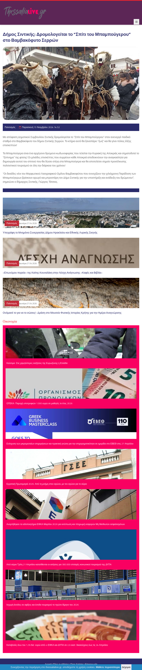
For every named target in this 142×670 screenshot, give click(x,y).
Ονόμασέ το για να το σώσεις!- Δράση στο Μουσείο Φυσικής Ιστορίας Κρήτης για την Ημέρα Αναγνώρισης (62, 313)
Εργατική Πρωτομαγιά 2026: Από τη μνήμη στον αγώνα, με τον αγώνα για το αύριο (46, 484)
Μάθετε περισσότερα (108, 667)
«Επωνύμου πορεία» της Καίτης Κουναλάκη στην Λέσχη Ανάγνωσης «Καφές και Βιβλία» (52, 273)
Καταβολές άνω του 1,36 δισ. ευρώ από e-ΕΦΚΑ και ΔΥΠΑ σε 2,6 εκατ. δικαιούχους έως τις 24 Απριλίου (57, 645)
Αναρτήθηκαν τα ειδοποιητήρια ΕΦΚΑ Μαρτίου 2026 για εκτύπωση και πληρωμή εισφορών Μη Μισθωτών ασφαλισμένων (65, 524)
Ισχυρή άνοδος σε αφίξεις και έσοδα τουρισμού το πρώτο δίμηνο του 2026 (42, 604)
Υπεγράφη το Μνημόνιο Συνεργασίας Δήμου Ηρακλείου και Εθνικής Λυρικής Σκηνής (50, 232)
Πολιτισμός (10, 127)
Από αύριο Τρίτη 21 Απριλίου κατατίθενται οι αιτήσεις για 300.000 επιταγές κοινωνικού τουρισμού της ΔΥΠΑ (58, 564)
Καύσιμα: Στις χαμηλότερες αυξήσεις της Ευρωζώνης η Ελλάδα (36, 363)
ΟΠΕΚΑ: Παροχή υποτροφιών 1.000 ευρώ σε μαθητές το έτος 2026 (39, 403)
